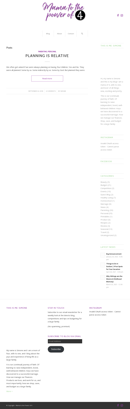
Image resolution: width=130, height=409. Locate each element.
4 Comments (51, 91)
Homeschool (106, 200)
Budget (104, 185)
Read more (47, 78)
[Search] (82, 33)
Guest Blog (105, 194)
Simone (63, 91)
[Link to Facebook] (118, 15)
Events (104, 191)
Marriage (104, 204)
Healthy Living (107, 197)
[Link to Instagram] (122, 15)
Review (104, 226)
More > (9, 391)
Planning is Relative (47, 55)
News (103, 207)
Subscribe (56, 349)
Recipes (104, 222)
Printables (105, 216)
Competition (106, 188)
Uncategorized (107, 235)
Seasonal (104, 229)
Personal (52, 52)
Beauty (104, 182)
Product (104, 219)
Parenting (42, 52)
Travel (103, 232)
